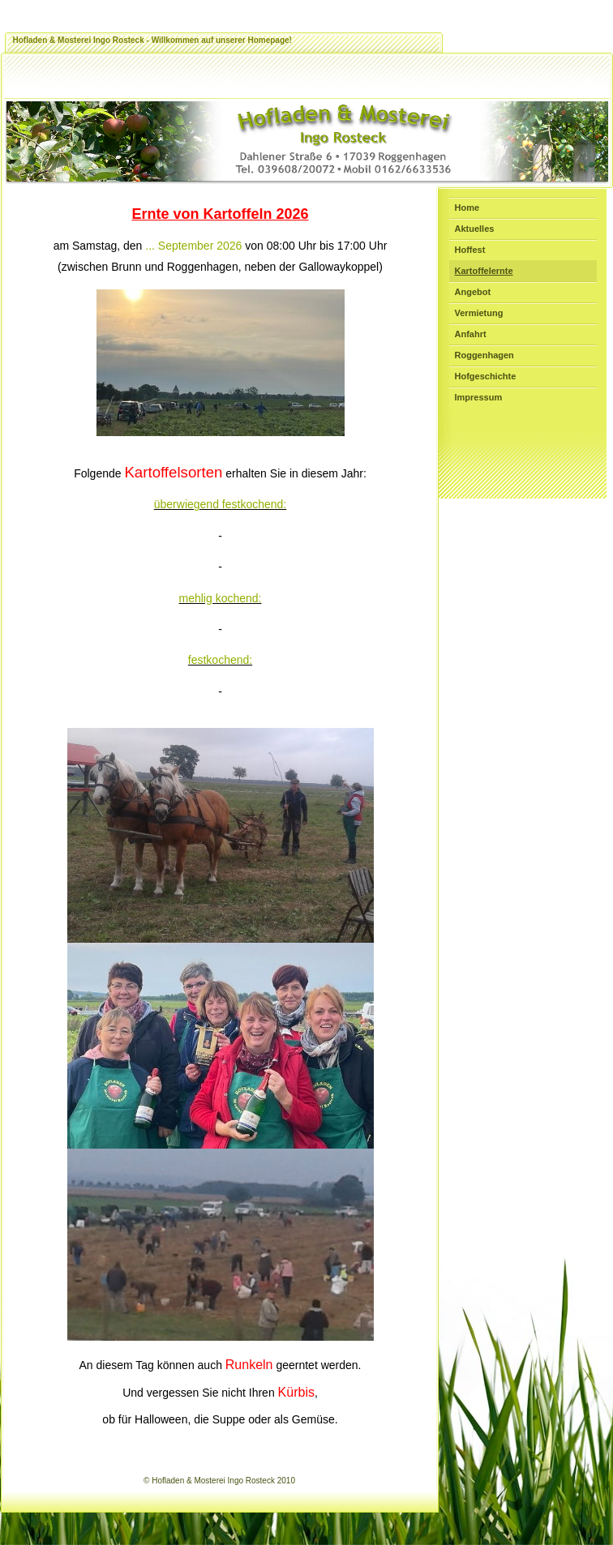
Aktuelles (475, 228)
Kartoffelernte (484, 271)
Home (467, 207)
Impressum (479, 397)
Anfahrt (471, 334)
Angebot (473, 292)
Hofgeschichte (486, 376)
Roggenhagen (484, 355)
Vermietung (479, 313)
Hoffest (470, 250)
